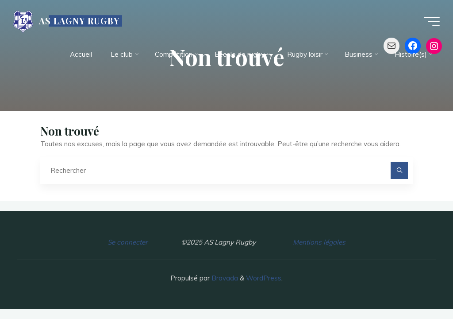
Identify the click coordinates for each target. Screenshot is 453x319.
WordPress (263, 278)
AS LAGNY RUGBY (79, 21)
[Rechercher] (399, 170)
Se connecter (127, 242)
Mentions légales (319, 242)
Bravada (224, 278)
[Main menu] (432, 21)
